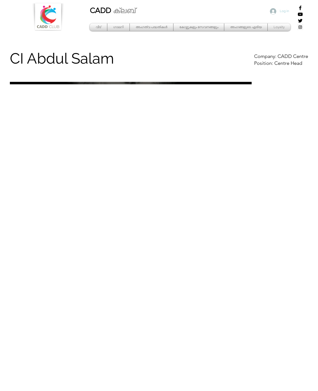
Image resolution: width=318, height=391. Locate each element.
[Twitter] (300, 21)
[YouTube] (300, 14)
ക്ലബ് (124, 10)
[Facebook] (300, 8)
